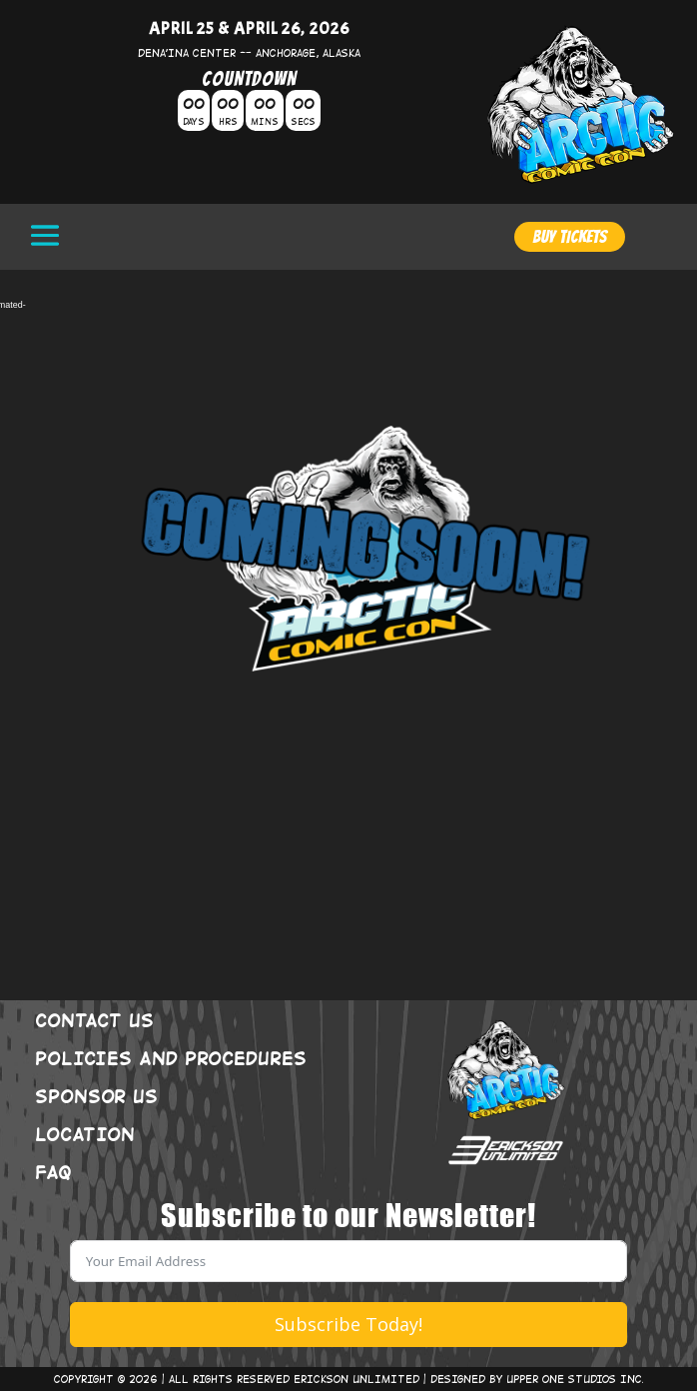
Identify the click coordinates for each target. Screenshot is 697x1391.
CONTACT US (94, 1019)
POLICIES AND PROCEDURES (171, 1057)
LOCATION (85, 1133)
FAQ (53, 1171)
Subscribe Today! (348, 1324)
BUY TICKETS (569, 236)
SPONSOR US (96, 1095)
